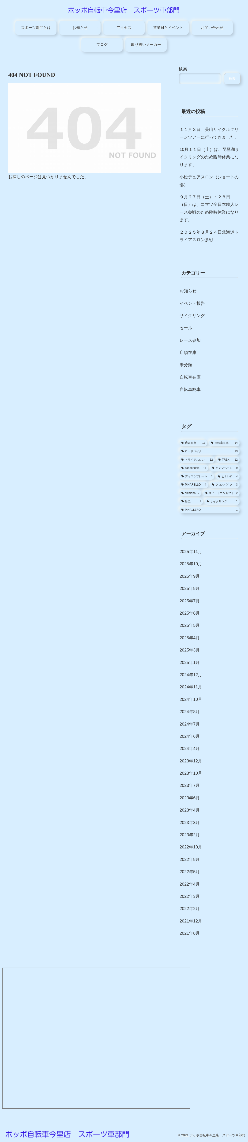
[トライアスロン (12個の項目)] (197, 460)
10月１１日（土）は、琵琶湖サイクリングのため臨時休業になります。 (209, 157)
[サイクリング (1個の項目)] (222, 501)
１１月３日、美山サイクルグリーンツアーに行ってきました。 (209, 133)
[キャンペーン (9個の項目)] (224, 468)
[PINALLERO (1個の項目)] (210, 510)
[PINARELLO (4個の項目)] (194, 485)
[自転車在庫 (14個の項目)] (224, 443)
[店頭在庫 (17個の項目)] (193, 443)
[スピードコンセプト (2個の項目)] (221, 493)
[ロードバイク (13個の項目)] (210, 451)
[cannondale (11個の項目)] (194, 468)
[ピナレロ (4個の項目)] (228, 476)
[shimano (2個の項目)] (190, 493)
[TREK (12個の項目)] (228, 460)
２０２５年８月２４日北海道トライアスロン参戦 (209, 236)
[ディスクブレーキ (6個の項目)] (197, 476)
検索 (183, 69)
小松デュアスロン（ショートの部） (209, 181)
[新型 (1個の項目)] (191, 501)
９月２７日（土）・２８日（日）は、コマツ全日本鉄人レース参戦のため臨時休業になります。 (209, 208)
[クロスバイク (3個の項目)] (225, 485)
